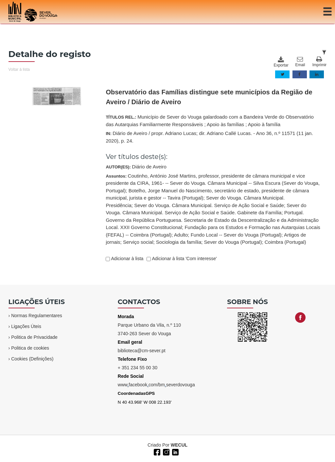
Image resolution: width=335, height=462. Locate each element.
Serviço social (138, 242)
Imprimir (319, 61)
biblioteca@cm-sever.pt (142, 350)
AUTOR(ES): (136, 166)
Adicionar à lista (126, 258)
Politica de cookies (30, 348)
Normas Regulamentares (36, 315)
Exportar (280, 61)
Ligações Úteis (26, 326)
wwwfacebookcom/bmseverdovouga (156, 384)
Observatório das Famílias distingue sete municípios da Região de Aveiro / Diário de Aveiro (209, 97)
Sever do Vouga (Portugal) (233, 242)
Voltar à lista (19, 69)
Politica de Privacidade (34, 337)
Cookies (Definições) (32, 358)
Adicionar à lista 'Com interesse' (184, 258)
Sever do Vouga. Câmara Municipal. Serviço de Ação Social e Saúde (209, 205)
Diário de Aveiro (149, 166)
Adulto (181, 235)
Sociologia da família (178, 242)
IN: (209, 137)
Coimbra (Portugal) (285, 242)
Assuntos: (213, 209)
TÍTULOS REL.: (209, 120)
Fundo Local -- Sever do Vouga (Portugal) (236, 235)
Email (300, 62)
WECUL (179, 445)
